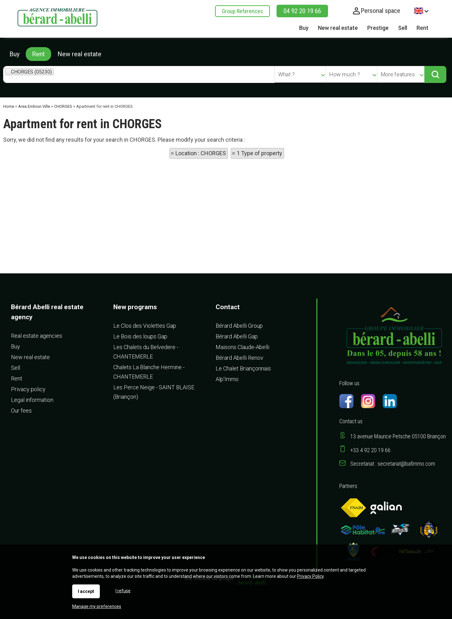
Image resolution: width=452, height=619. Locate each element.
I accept (86, 591)
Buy (14, 54)
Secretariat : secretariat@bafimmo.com (392, 463)
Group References (242, 11)
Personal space (380, 10)
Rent (38, 54)
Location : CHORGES (200, 153)
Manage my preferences (96, 606)
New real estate (79, 54)
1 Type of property (259, 153)
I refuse (123, 590)
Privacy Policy (310, 576)
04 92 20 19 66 (302, 11)
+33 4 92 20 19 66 (370, 450)
